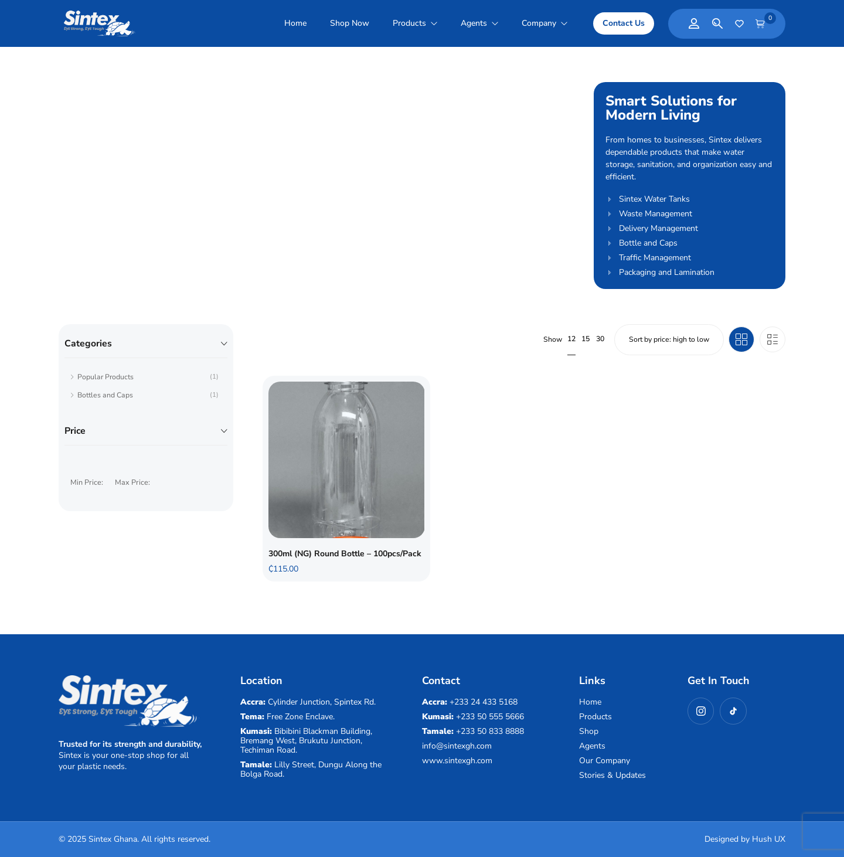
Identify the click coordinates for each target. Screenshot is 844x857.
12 (571, 339)
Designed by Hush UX (745, 839)
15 (585, 339)
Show (552, 339)
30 (600, 339)
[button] (623, 23)
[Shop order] (668, 339)
